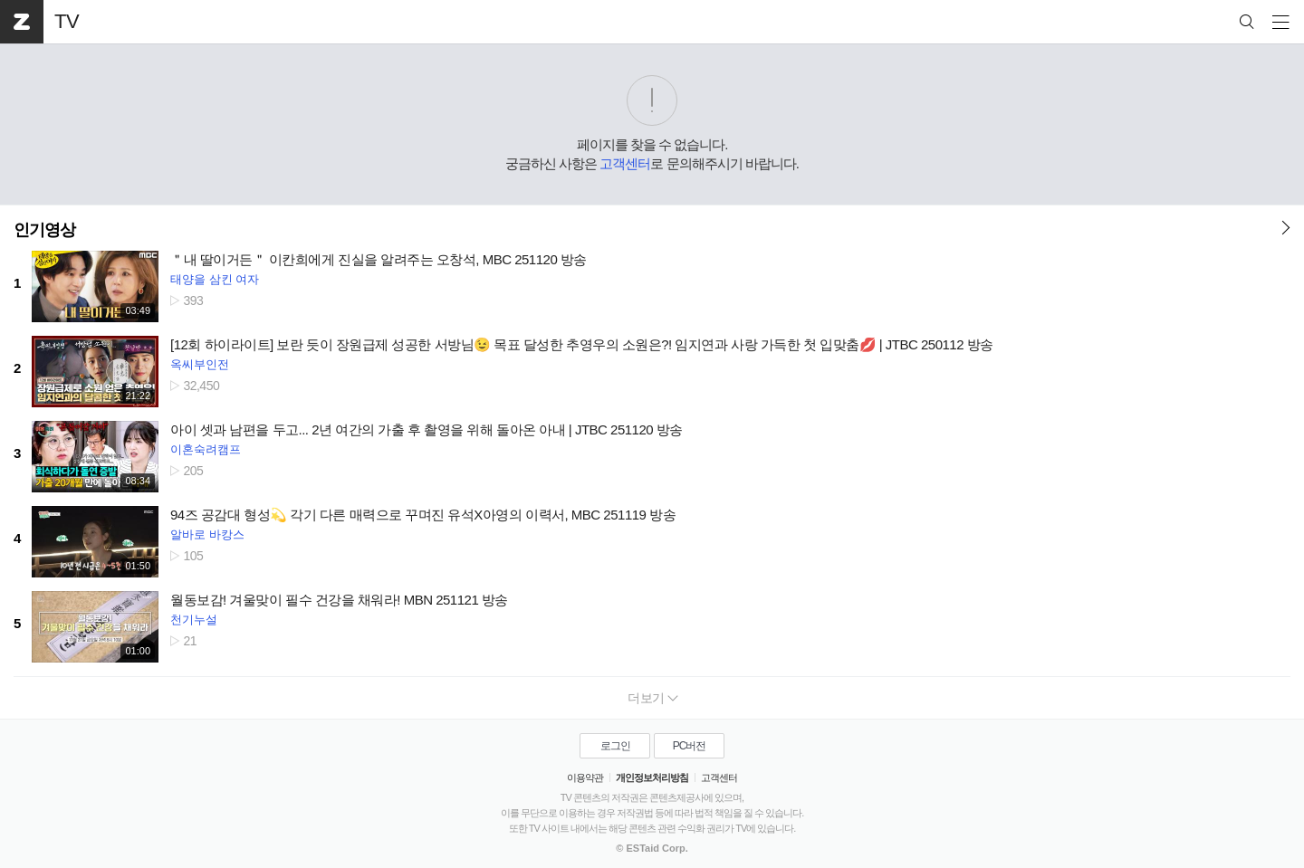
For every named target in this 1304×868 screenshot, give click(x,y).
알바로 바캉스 (207, 534)
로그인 (615, 745)
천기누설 (193, 619)
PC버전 (689, 745)
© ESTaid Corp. (651, 848)
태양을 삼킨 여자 (214, 279)
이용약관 (585, 777)
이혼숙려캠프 (205, 449)
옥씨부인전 (199, 364)
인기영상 (44, 230)
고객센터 (624, 163)
